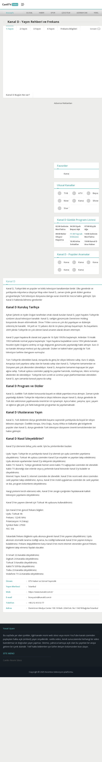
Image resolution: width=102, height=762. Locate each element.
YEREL (96, 13)
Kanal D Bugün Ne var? (18, 94)
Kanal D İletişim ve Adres (78, 262)
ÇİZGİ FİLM (66, 13)
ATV (77, 193)
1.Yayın (10, 28)
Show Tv (92, 201)
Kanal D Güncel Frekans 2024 (63, 270)
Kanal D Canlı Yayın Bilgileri (78, 270)
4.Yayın (50, 28)
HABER (41, 13)
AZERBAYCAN (82, 13)
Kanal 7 (78, 201)
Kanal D (66, 173)
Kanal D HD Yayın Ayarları (63, 262)
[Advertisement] (74, 133)
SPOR (53, 13)
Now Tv (63, 201)
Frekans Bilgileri (69, 28)
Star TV (63, 208)
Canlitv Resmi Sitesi (12, 660)
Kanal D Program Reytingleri (92, 262)
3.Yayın (37, 28)
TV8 (63, 193)
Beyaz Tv (92, 193)
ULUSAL (29, 13)
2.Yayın (23, 28)
